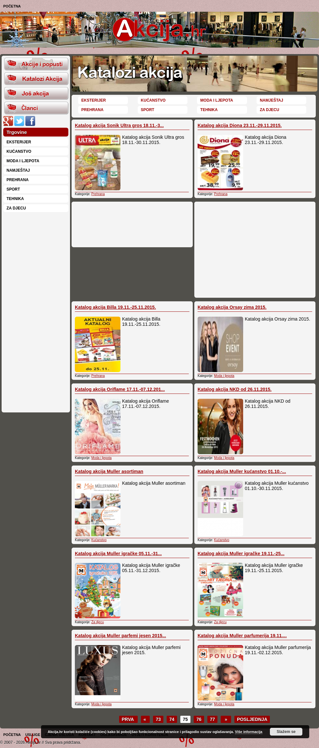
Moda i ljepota (23, 161)
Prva (128, 719)
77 (212, 719)
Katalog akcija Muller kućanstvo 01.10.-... (242, 471)
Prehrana (18, 180)
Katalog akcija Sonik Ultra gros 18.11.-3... (119, 125)
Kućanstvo (19, 151)
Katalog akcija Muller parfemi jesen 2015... (120, 635)
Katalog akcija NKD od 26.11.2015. (234, 389)
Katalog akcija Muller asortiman (109, 471)
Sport (13, 189)
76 (198, 719)
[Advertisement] (36, 311)
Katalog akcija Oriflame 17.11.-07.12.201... (120, 389)
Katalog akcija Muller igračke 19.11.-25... (241, 553)
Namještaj (18, 170)
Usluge (32, 735)
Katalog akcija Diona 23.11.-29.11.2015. (240, 125)
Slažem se (286, 731)
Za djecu (16, 208)
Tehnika (15, 198)
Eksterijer (19, 142)
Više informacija (248, 732)
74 (171, 719)
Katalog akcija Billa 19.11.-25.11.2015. (115, 307)
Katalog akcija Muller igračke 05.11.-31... (118, 553)
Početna (12, 6)
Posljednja (252, 719)
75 (185, 719)
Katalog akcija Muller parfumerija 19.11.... (242, 635)
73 (158, 719)
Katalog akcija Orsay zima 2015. (232, 307)
